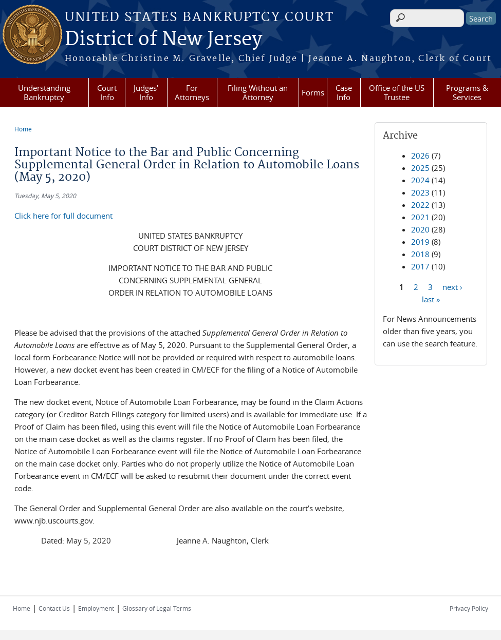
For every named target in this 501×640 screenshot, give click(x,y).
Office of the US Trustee (396, 92)
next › (452, 286)
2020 (420, 229)
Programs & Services (467, 92)
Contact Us (54, 608)
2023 (420, 192)
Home (23, 129)
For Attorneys (192, 92)
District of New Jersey (163, 39)
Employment (96, 608)
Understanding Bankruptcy (44, 92)
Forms (313, 92)
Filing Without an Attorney (258, 92)
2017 (420, 266)
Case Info (344, 92)
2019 (420, 242)
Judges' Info (146, 92)
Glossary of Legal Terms (156, 608)
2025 (420, 168)
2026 (420, 155)
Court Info (107, 92)
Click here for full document (63, 215)
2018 (420, 254)
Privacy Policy (469, 608)
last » (431, 299)
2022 (420, 205)
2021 (420, 217)
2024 (420, 180)
